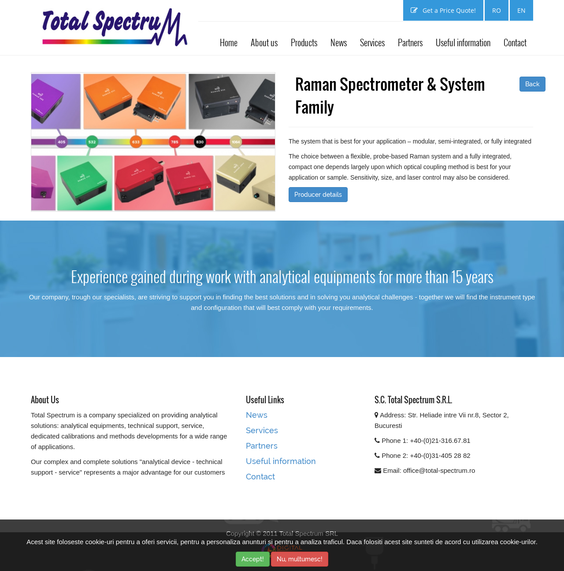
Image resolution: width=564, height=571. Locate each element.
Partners (410, 42)
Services (372, 42)
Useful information (463, 42)
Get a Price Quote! (443, 10)
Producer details (318, 194)
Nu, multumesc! (300, 559)
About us (264, 42)
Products (304, 42)
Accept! (252, 559)
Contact (515, 42)
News (338, 42)
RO (496, 10)
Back (532, 84)
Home (228, 42)
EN (521, 10)
